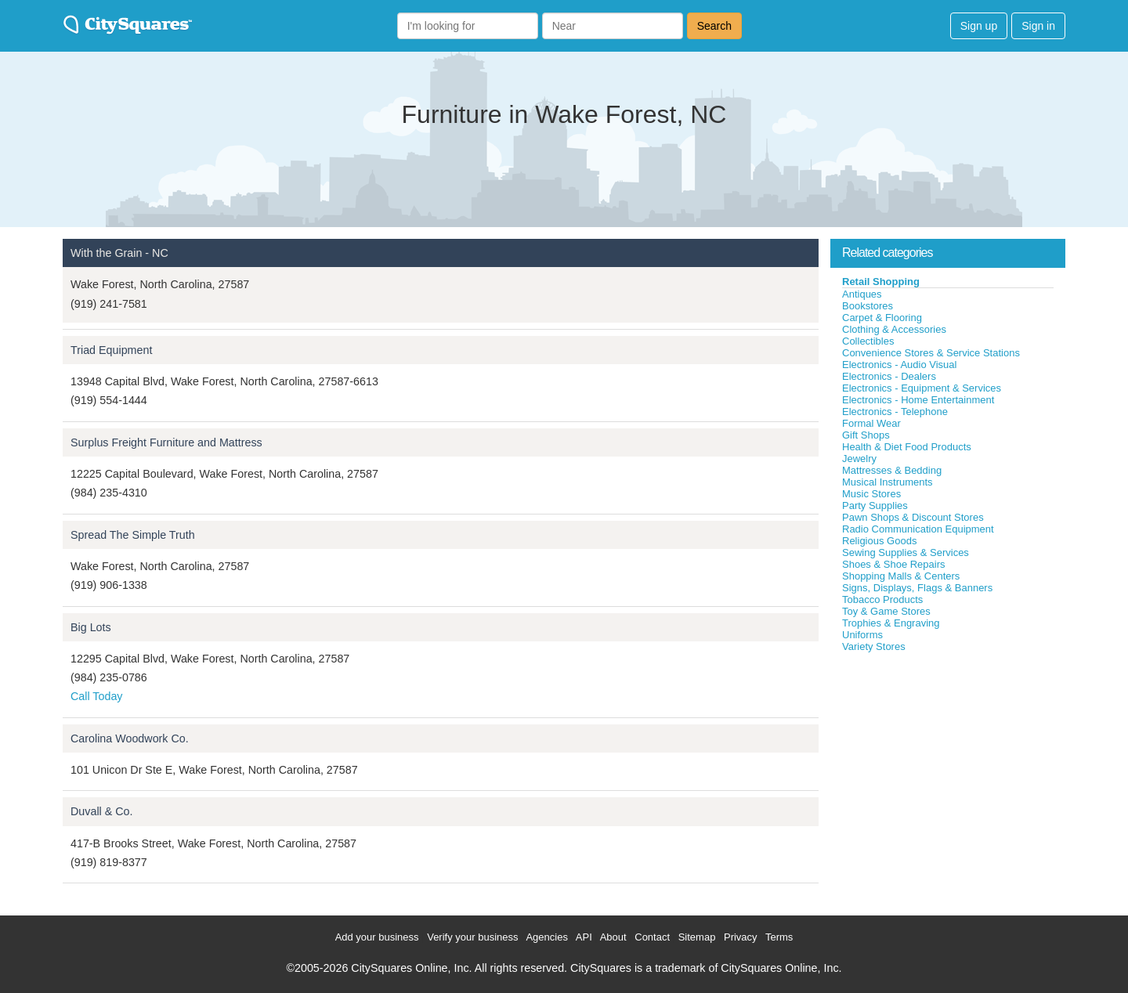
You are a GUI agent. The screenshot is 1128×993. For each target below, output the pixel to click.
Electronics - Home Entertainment (918, 400)
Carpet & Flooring (882, 317)
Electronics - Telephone (895, 411)
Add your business (377, 937)
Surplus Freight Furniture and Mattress (166, 442)
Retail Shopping (881, 281)
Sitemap (697, 937)
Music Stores (871, 494)
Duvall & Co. (101, 811)
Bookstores (867, 306)
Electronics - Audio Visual (899, 364)
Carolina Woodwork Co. (129, 738)
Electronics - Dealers (889, 376)
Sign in (1038, 26)
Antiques (862, 294)
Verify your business (472, 937)
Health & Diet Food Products (906, 447)
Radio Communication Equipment (918, 529)
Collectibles (868, 341)
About (613, 937)
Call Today (96, 696)
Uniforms (862, 635)
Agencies (546, 937)
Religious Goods (879, 541)
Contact (652, 937)
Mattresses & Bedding (892, 470)
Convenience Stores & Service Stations (931, 353)
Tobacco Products (882, 599)
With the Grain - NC (119, 253)
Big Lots (90, 627)
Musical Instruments (887, 482)
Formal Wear (871, 423)
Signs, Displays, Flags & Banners (917, 588)
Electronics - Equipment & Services (921, 388)
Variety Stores (874, 646)
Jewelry (859, 458)
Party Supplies (875, 505)
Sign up (978, 26)
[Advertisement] (947, 770)
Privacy (740, 937)
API (584, 937)
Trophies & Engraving (891, 623)
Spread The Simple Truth (132, 535)
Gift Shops (866, 435)
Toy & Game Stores (886, 611)
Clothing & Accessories (894, 329)
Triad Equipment (111, 350)
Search (714, 26)
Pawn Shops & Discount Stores (913, 517)
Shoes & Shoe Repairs (893, 564)
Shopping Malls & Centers (901, 576)
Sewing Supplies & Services (905, 552)
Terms (779, 937)
